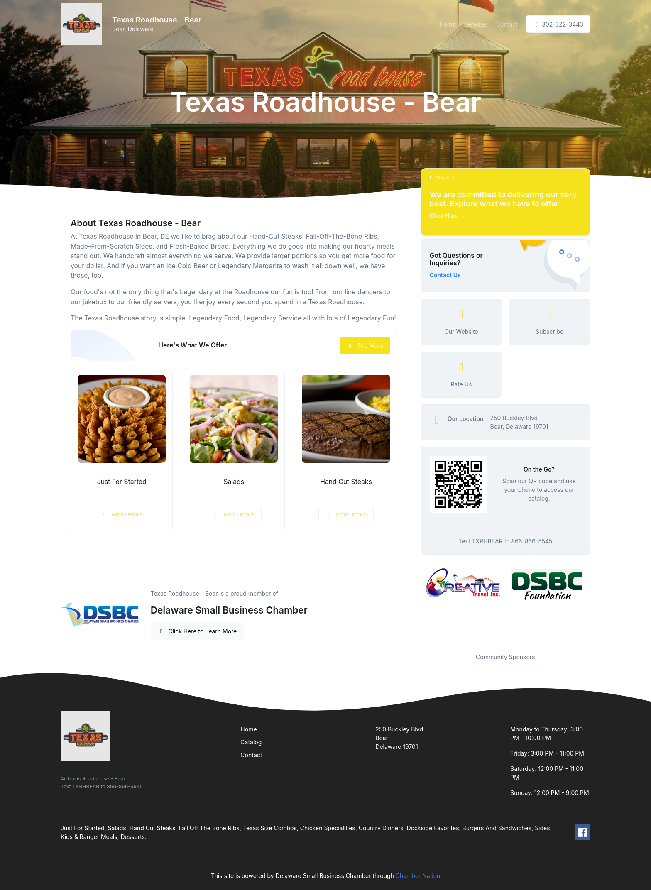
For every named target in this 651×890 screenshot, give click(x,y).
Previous (414, 605)
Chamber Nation (418, 875)
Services (475, 24)
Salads (234, 482)
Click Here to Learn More (197, 631)
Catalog (251, 742)
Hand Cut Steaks (346, 482)
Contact (507, 24)
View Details (121, 514)
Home (447, 24)
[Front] (83, 24)
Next (596, 605)
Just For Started (122, 482)
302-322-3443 (558, 24)
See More (365, 345)
